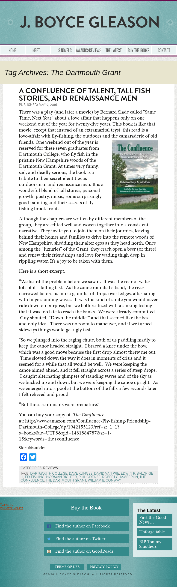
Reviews (50, 467)
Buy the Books (138, 50)
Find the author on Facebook (82, 526)
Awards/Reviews (88, 50)
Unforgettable (152, 532)
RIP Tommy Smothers (150, 544)
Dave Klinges (80, 473)
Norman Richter (61, 476)
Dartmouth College (48, 473)
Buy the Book (86, 508)
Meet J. (37, 50)
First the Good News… (152, 519)
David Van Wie (106, 473)
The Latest (113, 50)
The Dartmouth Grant (66, 480)
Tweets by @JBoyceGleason (11, 506)
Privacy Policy (104, 566)
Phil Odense (89, 476)
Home (12, 50)
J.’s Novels (63, 50)
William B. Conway (104, 480)
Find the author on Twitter (80, 539)
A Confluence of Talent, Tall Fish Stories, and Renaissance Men (85, 94)
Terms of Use (67, 566)
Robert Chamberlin (120, 476)
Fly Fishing (34, 476)
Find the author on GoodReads (84, 551)
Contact (164, 50)
